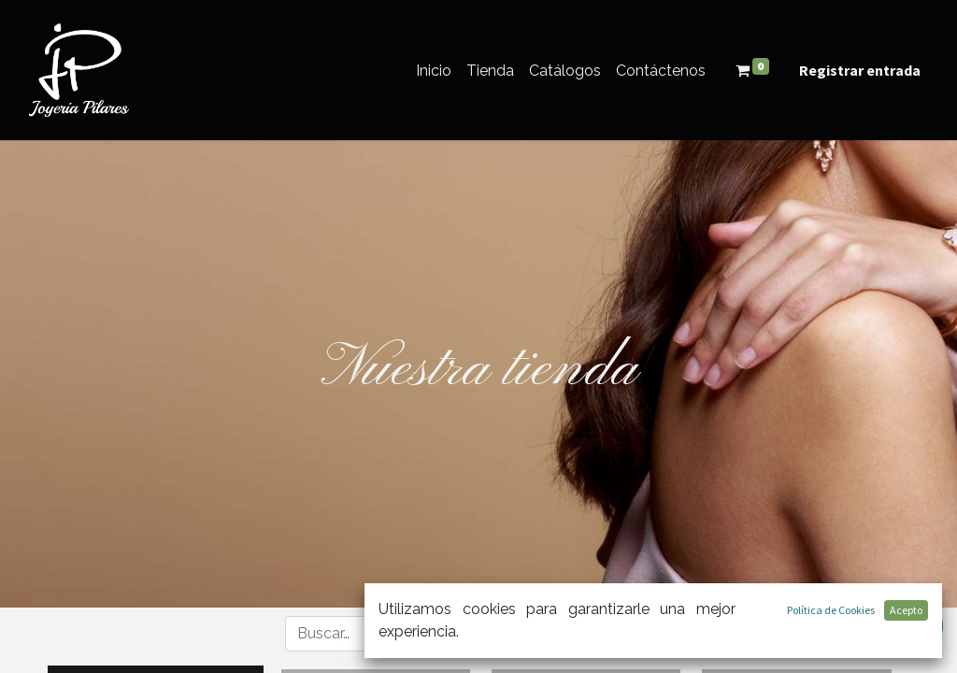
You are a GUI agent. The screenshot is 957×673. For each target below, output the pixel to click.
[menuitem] (433, 70)
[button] (611, 633)
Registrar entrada (860, 70)
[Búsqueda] (523, 634)
